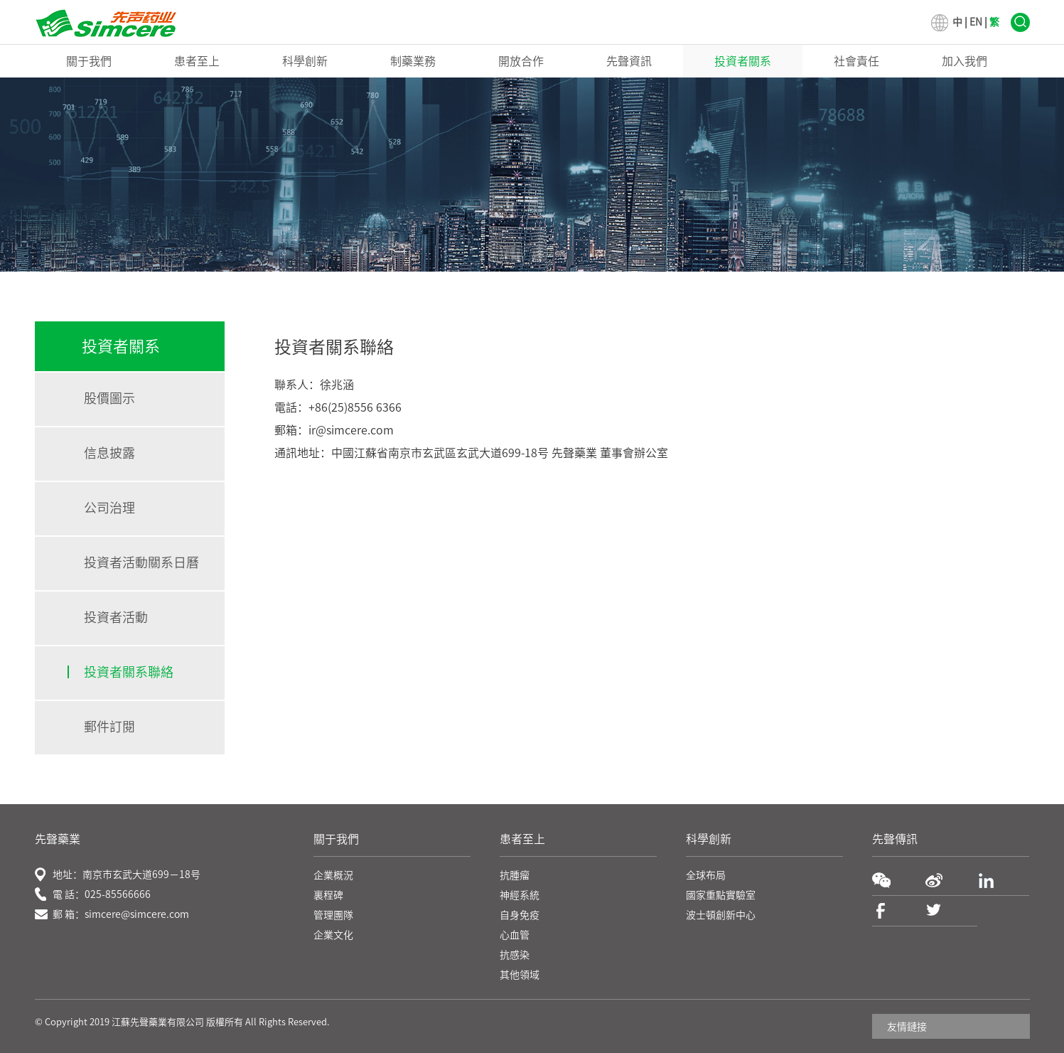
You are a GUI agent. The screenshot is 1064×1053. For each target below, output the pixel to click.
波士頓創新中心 (721, 915)
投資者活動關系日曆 (141, 562)
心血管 (515, 935)
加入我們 (964, 61)
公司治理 (109, 507)
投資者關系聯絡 (128, 672)
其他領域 (519, 975)
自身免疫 (519, 915)
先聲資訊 (629, 61)
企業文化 (333, 935)
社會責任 (856, 61)
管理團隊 (333, 915)
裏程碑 (328, 895)
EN (975, 22)
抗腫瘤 (515, 875)
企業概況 (333, 875)
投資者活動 (116, 617)
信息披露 (109, 453)
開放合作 (521, 61)
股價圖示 (109, 398)
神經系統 (519, 895)
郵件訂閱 (109, 726)
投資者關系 (742, 61)
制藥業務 (413, 61)
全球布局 (706, 875)
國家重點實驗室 (721, 895)
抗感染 (515, 955)
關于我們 (89, 61)
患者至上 (197, 61)
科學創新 (305, 61)
